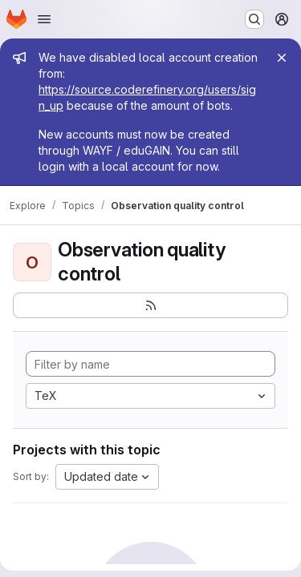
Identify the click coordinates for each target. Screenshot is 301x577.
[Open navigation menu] (44, 19)
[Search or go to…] (254, 19)
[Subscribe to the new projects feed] (150, 305)
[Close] (281, 57)
